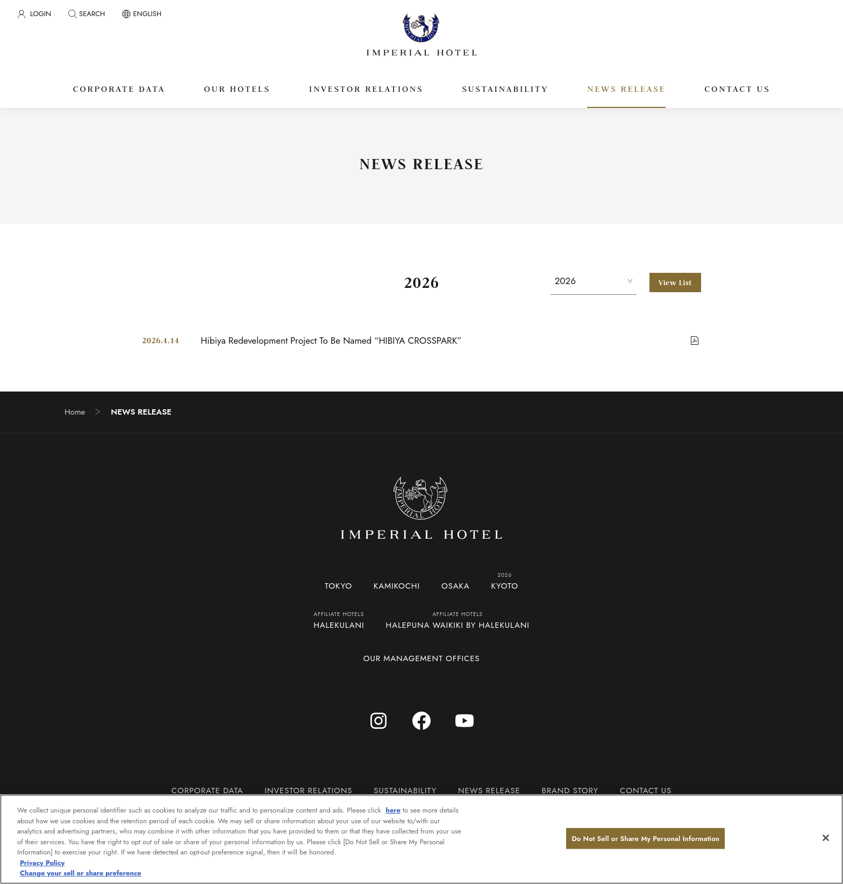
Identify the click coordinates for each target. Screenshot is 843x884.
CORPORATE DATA (207, 790)
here (393, 810)
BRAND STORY (570, 790)
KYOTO (504, 586)
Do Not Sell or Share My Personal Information (645, 838)
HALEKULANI (338, 625)
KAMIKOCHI (397, 586)
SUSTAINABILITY (405, 790)
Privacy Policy (42, 863)
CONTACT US (645, 790)
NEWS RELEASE (489, 790)
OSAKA (455, 586)
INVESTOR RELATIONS (308, 790)
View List (675, 282)
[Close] (826, 838)
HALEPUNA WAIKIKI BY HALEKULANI (458, 625)
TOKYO (338, 586)
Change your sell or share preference (80, 873)
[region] (421, 839)
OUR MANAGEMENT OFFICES (421, 658)
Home (75, 412)
